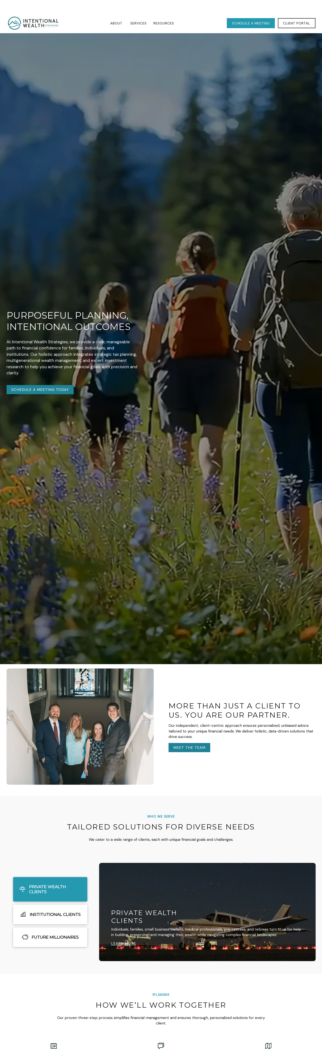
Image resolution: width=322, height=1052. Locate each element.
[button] (117, 10)
